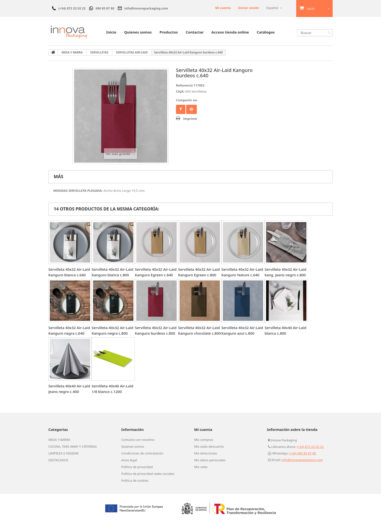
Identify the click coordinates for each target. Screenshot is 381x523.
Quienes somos (138, 32)
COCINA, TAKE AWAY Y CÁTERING (72, 446)
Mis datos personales (209, 460)
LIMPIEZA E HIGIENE (63, 453)
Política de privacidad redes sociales (147, 474)
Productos (168, 32)
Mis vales (201, 467)
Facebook (181, 109)
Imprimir (190, 118)
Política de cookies (134, 480)
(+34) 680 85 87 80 (302, 453)
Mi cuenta (223, 8)
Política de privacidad (137, 467)
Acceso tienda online (230, 32)
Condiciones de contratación (142, 453)
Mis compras (203, 440)
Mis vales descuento (209, 446)
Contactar (195, 32)
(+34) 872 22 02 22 (310, 447)
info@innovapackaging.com (302, 460)
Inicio (111, 32)
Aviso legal (129, 460)
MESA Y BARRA (59, 440)
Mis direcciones (205, 453)
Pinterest (191, 109)
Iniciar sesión (248, 8)
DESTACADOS (58, 460)
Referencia (184, 85)
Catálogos (266, 32)
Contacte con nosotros (138, 440)
